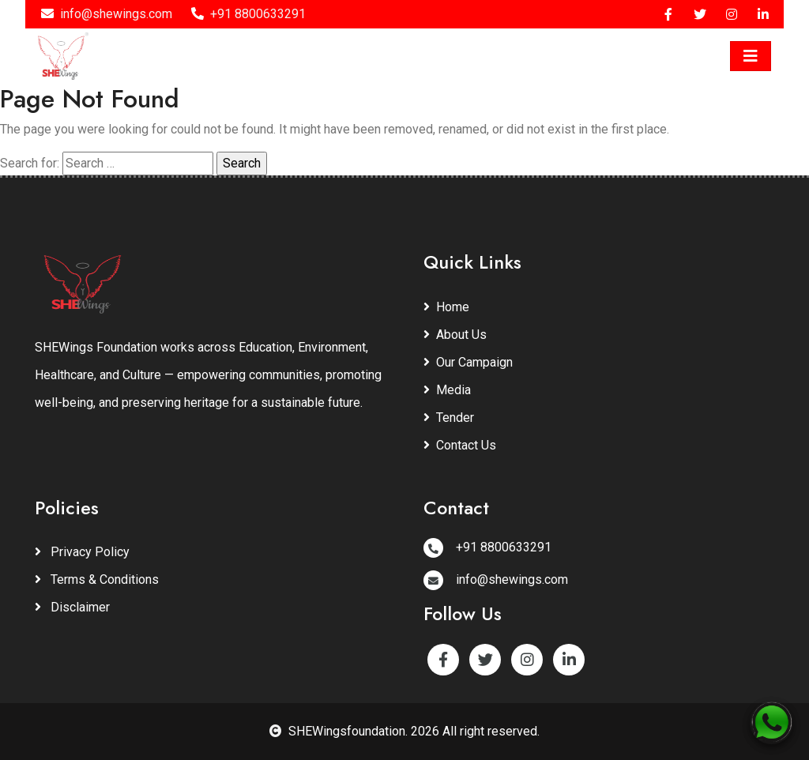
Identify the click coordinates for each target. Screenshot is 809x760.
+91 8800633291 (248, 13)
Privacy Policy (82, 551)
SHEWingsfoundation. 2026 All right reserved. (404, 731)
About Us (455, 334)
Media (447, 389)
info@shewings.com (106, 13)
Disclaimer (72, 607)
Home (446, 306)
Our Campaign (468, 362)
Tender (448, 417)
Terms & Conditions (97, 579)
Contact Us (459, 445)
